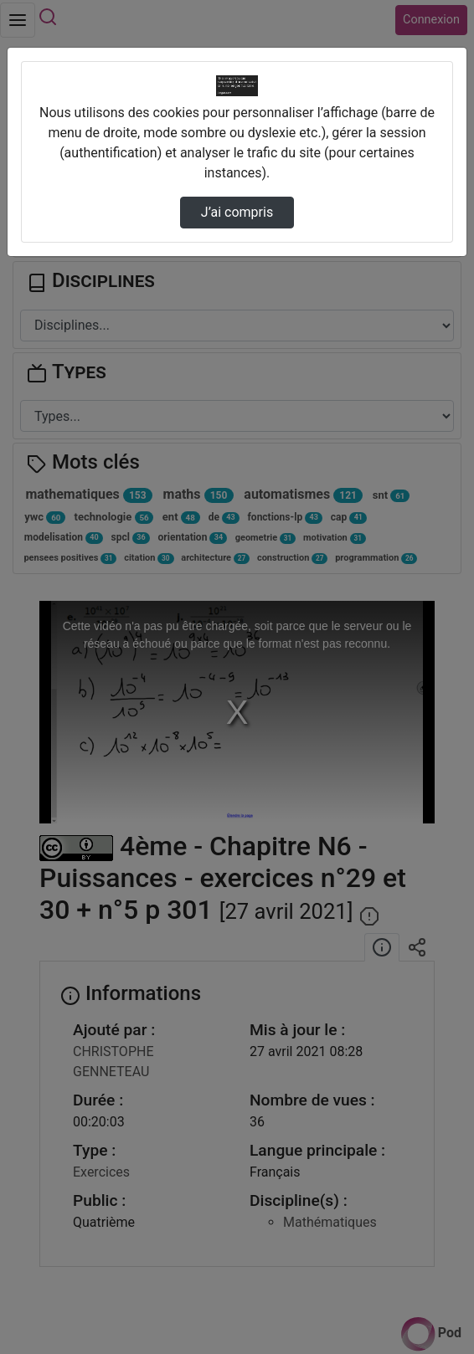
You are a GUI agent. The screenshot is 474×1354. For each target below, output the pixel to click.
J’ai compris (237, 212)
